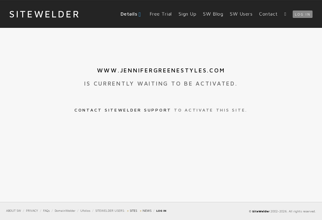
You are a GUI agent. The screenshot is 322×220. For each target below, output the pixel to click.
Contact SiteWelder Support (123, 109)
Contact (268, 13)
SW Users (241, 13)
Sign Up (188, 13)
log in (302, 14)
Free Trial (161, 13)
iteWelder (44, 13)
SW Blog (213, 13)
